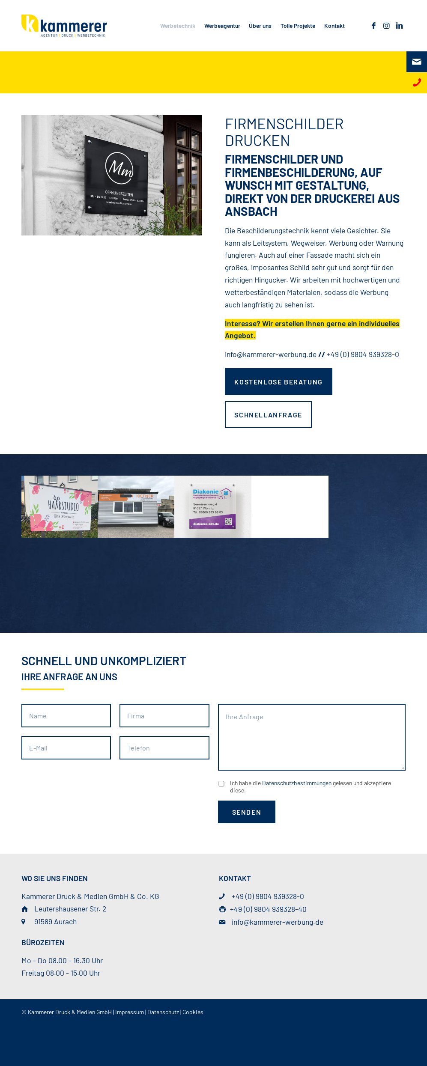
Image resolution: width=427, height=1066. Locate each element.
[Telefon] (416, 82)
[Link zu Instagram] (386, 25)
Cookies (192, 1011)
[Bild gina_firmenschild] (59, 506)
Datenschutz (163, 1011)
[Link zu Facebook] (373, 25)
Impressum (129, 1011)
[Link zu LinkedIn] (399, 25)
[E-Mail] (416, 61)
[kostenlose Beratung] (278, 381)
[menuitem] (178, 25)
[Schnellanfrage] (268, 414)
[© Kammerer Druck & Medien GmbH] (64, 25)
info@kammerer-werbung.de (271, 354)
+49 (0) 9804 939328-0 (363, 354)
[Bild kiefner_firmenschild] (136, 506)
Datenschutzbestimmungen (296, 782)
